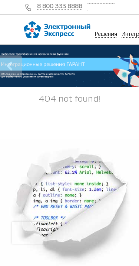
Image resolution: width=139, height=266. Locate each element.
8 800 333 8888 (59, 6)
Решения (106, 34)
